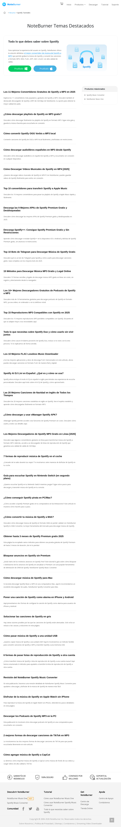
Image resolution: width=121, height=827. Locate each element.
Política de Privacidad (44, 823)
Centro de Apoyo (106, 798)
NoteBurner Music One (17, 798)
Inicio (69, 4)
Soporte (115, 4)
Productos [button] (79, 4)
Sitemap (58, 823)
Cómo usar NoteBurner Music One (59, 798)
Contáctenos (104, 802)
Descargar (93, 4)
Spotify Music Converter (95, 95)
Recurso (12, 13)
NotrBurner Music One (95, 99)
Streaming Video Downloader (89, 823)
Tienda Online (87, 808)
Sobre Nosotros (26, 823)
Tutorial (104, 4)
